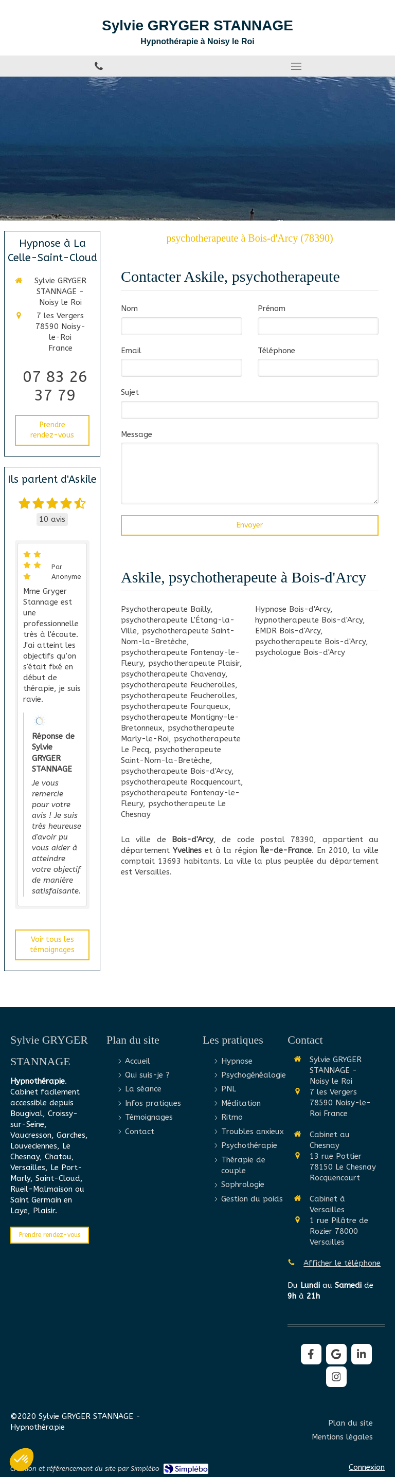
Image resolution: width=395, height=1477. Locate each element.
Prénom (271, 308)
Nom (129, 308)
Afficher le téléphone (342, 1263)
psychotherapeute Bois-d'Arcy (176, 771)
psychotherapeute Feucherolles (178, 684)
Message (136, 434)
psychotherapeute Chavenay (173, 674)
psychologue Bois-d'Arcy (300, 652)
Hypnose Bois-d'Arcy (292, 609)
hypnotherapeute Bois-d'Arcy (309, 620)
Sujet (130, 392)
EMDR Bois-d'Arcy (287, 630)
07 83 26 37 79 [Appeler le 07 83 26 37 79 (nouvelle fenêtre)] (55, 386)
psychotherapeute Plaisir (194, 663)
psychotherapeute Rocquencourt (181, 782)
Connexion (367, 1467)
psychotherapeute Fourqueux (174, 706)
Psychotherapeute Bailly (165, 609)
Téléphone (276, 350)
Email (131, 350)
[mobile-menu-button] (296, 66)
